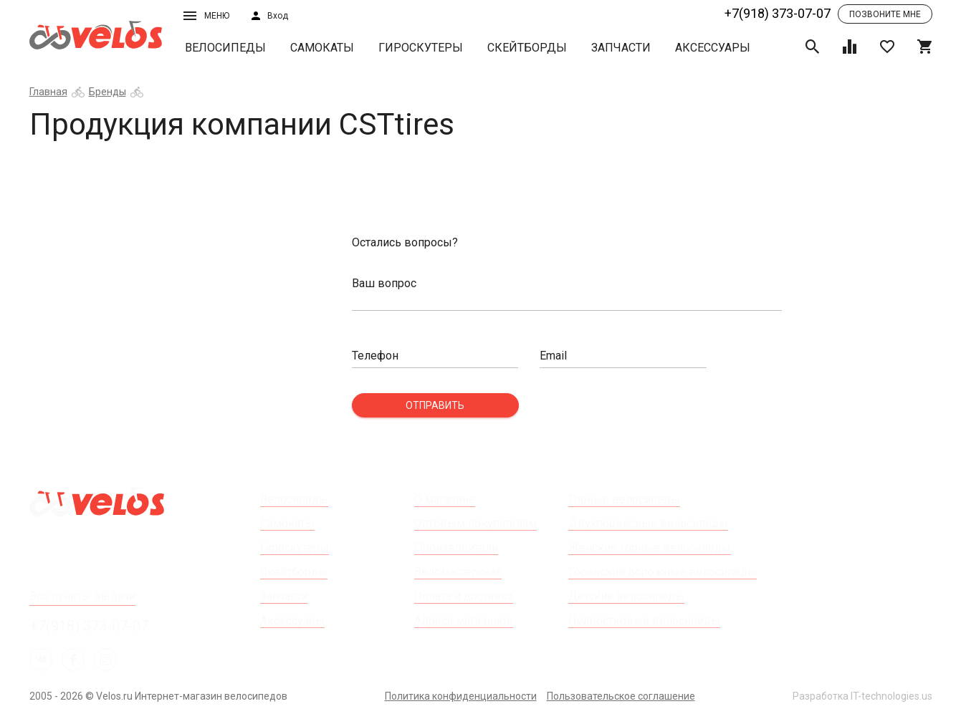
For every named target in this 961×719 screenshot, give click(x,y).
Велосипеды (225, 47)
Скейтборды (527, 47)
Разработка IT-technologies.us (862, 696)
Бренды (107, 91)
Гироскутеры (420, 47)
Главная (48, 91)
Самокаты (322, 47)
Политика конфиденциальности (461, 696)
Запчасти (621, 47)
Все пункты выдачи (82, 596)
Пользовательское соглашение (621, 696)
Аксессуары (712, 47)
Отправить (435, 405)
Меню (206, 15)
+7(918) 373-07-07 (778, 13)
